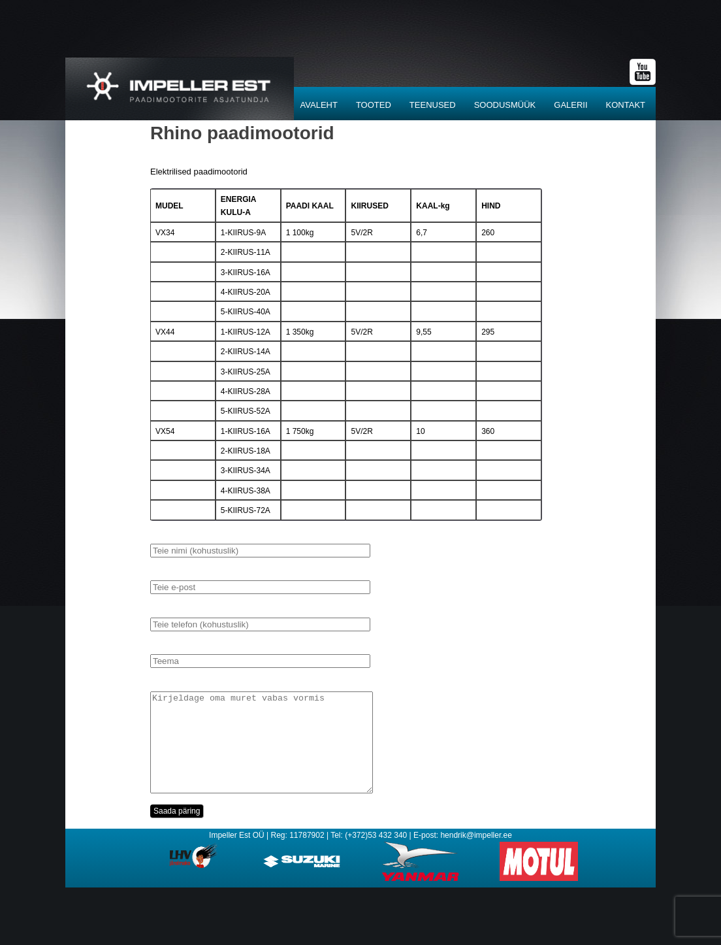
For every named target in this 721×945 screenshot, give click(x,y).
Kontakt (625, 105)
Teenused (432, 105)
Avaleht (319, 105)
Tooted (373, 105)
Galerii (570, 105)
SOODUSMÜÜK (505, 105)
